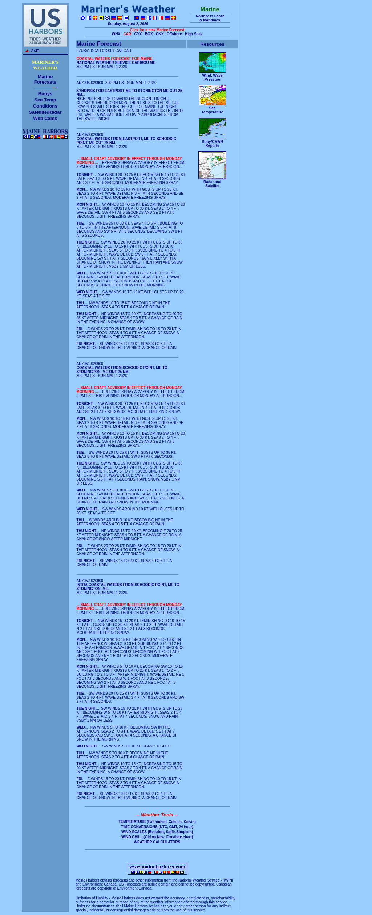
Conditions (45, 106)
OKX (160, 34)
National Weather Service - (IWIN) (205, 880)
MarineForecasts (45, 79)
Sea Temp (45, 100)
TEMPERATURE (132, 822)
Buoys (45, 93)
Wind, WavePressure (212, 77)
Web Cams (45, 118)
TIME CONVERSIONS (139, 827)
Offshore (174, 34)
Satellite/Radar (45, 112)
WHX (116, 34)
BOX (149, 34)
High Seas (193, 34)
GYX (138, 34)
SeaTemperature (212, 110)
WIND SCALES (134, 832)
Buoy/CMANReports (212, 144)
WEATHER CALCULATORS (157, 842)
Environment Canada (99, 884)
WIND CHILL (132, 837)
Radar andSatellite (212, 184)
